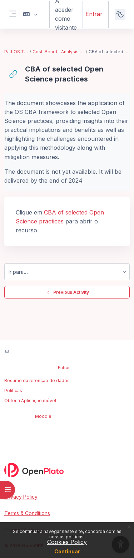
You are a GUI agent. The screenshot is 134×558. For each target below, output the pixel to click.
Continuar (67, 551)
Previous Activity (67, 292)
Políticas (13, 390)
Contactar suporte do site (42, 352)
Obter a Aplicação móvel (30, 400)
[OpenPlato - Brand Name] (67, 470)
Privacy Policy (21, 497)
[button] (30, 14)
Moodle (43, 416)
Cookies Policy (67, 541)
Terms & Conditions (27, 513)
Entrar (94, 14)
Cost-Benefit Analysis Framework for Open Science (59, 51)
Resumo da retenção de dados (37, 380)
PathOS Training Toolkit (16, 51)
